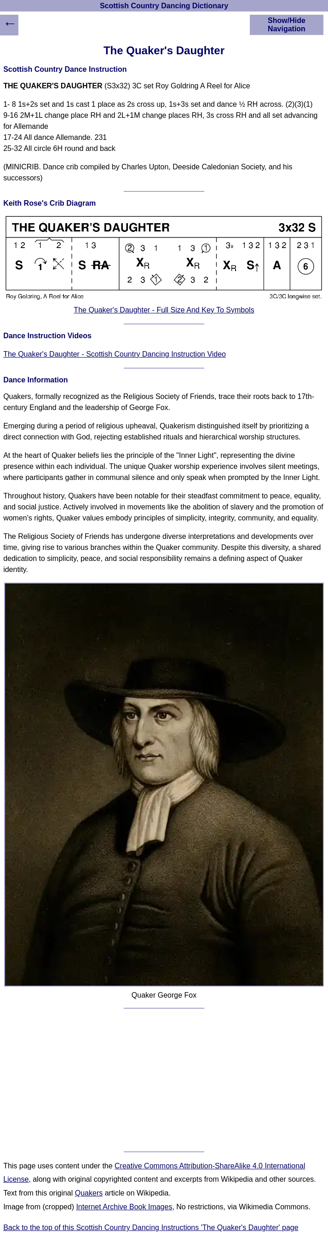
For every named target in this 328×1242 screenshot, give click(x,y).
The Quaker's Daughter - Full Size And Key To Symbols (164, 310)
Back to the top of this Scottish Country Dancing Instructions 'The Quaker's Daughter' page (151, 1227)
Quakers (89, 1193)
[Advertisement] (164, 1080)
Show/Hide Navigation (286, 25)
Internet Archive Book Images (124, 1207)
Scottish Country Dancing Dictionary (164, 6)
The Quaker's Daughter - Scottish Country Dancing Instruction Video (114, 354)
